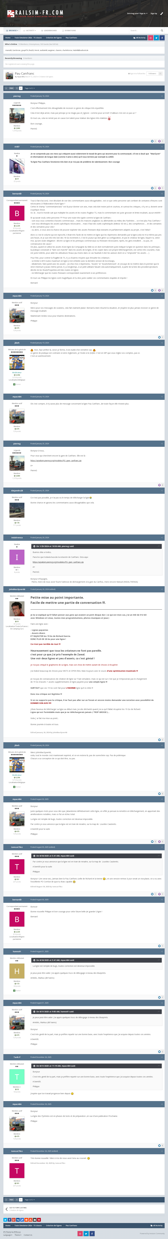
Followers (152, 73)
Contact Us (28, 1235)
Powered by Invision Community (152, 1233)
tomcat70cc (17, 847)
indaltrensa (17, 537)
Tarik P (17, 1057)
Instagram (150, 37)
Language (7, 1235)
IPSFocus (17, 1232)
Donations (70, 30)
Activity (31, 30)
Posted (40, 96)
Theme (18, 1235)
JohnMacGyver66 (17, 589)
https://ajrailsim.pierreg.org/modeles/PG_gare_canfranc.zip (56, 460)
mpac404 (20, 77)
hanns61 (17, 951)
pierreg (17, 96)
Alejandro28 (17, 490)
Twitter (156, 37)
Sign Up (154, 13)
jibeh (17, 342)
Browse (13, 30)
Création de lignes (46, 77)
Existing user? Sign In (137, 13)
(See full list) (53, 44)
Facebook (162, 37)
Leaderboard (50, 30)
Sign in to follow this (137, 73)
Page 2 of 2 (29, 88)
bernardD (17, 193)
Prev (11, 88)
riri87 (17, 146)
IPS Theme (7, 1232)
